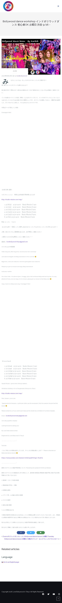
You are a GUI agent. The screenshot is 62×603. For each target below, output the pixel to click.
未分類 (15, 71)
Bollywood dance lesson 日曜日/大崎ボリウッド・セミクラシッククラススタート (31, 539)
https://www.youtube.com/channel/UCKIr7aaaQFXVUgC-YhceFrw (22, 458)
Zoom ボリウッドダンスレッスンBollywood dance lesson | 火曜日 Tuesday (28, 536)
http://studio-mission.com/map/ (12, 199)
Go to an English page (10, 562)
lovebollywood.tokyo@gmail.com (17, 242)
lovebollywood (22, 76)
